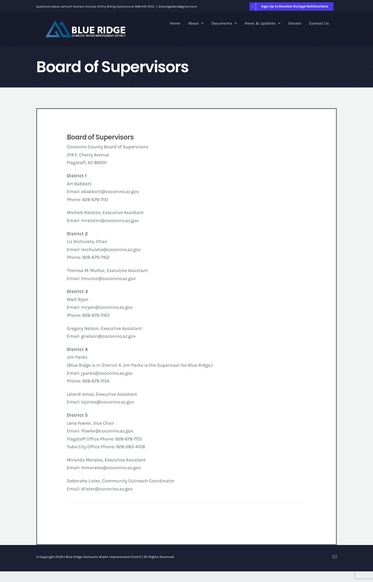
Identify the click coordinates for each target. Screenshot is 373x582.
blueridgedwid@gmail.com (178, 6)
